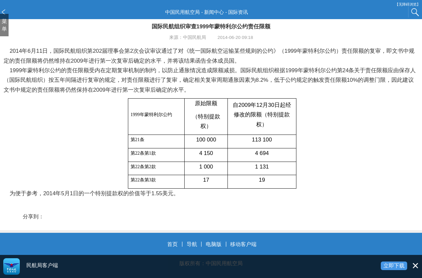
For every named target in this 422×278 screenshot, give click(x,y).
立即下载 (394, 265)
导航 (192, 244)
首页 (172, 244)
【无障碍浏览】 (407, 4)
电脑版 (214, 244)
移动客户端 (243, 244)
